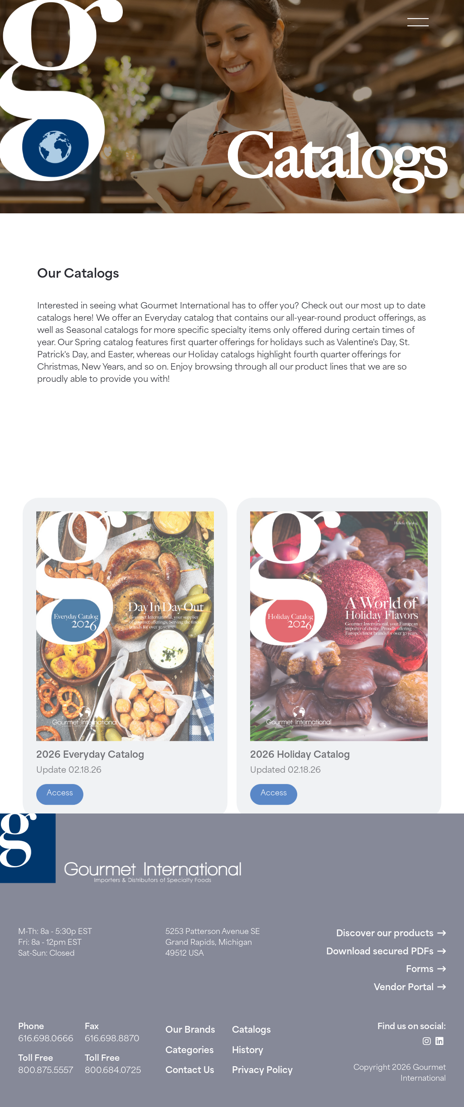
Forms (420, 970)
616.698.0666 (45, 1039)
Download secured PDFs (380, 952)
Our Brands (190, 1030)
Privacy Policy (262, 1071)
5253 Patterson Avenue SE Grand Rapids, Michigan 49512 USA (212, 943)
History (247, 1051)
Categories (189, 1051)
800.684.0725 (113, 1071)
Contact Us (189, 1071)
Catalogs (251, 1030)
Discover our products (385, 934)
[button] (417, 22)
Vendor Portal (404, 988)
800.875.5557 (45, 1071)
